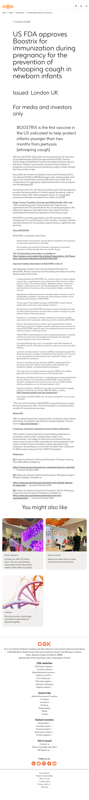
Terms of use (44, 778)
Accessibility (44, 773)
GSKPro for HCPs (43, 675)
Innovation (44, 702)
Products (44, 705)
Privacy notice (43, 784)
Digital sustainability (44, 776)
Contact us (44, 744)
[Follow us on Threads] (44, 763)
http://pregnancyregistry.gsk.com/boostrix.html (37, 393)
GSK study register (43, 681)
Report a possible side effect (44, 747)
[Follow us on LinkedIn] (34, 763)
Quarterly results (43, 726)
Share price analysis (43, 732)
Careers (44, 714)
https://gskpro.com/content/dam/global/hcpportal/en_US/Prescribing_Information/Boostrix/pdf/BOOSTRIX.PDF (44, 257)
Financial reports (43, 729)
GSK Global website (43, 666)
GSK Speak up (43, 750)
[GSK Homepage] (8, 7)
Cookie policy (44, 781)
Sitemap (44, 787)
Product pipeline (43, 735)
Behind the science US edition (44, 696)
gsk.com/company (29, 423)
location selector (79, 649)
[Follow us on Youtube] (54, 763)
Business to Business (44, 684)
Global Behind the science (43, 672)
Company (44, 699)
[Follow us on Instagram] (39, 763)
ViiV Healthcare (43, 678)
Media (44, 711)
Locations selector (44, 669)
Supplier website (43, 687)
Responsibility (44, 708)
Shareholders (43, 723)
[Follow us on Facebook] (49, 763)
